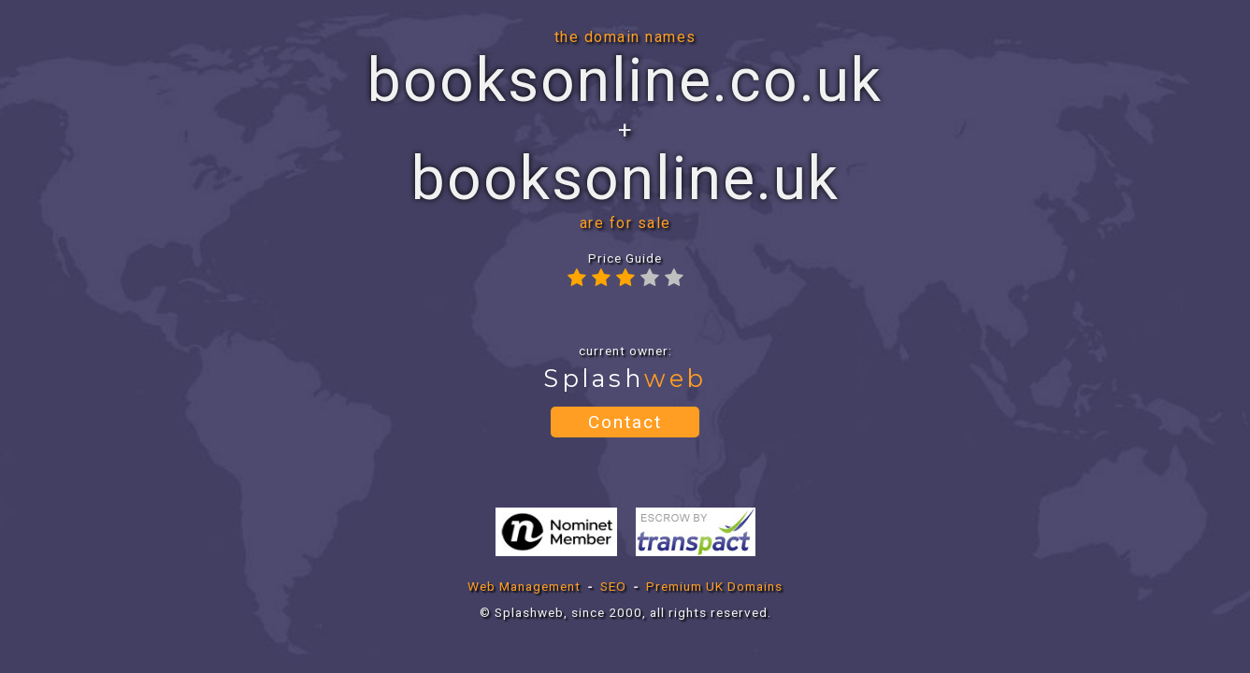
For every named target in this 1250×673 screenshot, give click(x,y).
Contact (625, 422)
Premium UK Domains (714, 586)
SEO (613, 586)
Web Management (524, 586)
